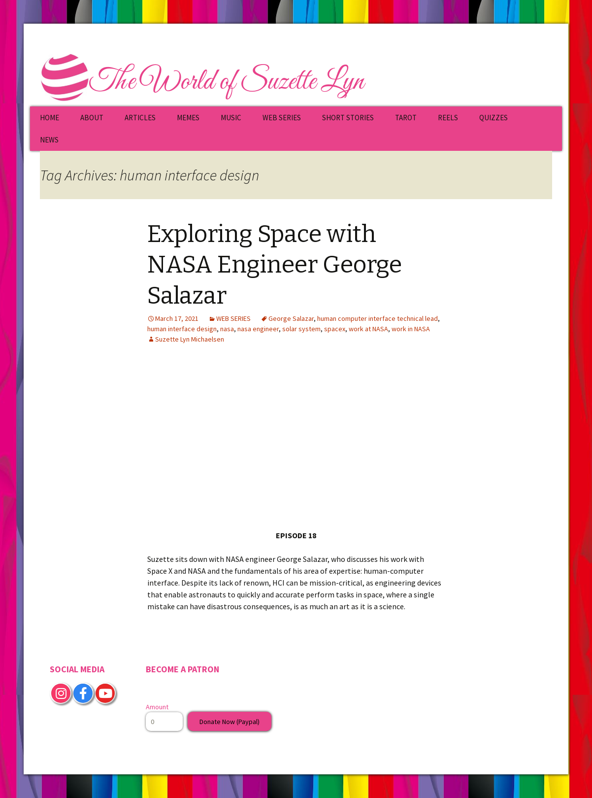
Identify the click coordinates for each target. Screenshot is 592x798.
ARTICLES (140, 117)
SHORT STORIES (348, 117)
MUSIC (231, 117)
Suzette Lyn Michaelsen (189, 339)
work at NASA (368, 328)
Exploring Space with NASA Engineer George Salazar (274, 265)
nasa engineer (258, 328)
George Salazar (291, 318)
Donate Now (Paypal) (229, 721)
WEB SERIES (282, 117)
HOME (49, 117)
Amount (157, 706)
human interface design (182, 328)
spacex (334, 328)
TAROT (406, 117)
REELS (448, 117)
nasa (227, 328)
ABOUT (91, 117)
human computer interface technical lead (377, 318)
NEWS (49, 139)
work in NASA (411, 328)
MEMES (188, 117)
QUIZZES (493, 117)
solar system (301, 328)
